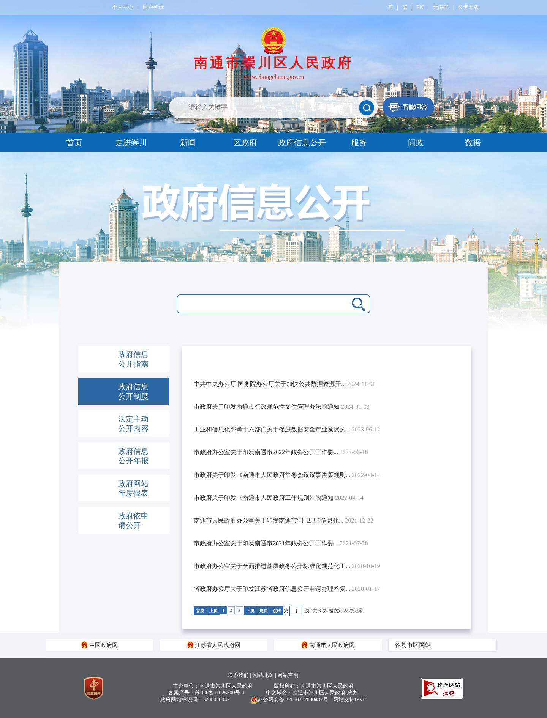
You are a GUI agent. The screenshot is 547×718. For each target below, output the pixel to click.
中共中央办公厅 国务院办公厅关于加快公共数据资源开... (284, 384)
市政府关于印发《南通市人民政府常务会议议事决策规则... (287, 475)
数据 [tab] (473, 142)
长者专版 (468, 7)
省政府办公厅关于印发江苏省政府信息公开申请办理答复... (287, 589)
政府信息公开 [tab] (302, 142)
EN (420, 7)
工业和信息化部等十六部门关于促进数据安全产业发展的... (287, 429)
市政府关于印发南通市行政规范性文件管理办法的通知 (282, 406)
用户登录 (153, 7)
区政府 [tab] (245, 142)
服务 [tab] (359, 142)
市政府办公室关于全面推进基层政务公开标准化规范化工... (287, 566)
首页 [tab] (74, 142)
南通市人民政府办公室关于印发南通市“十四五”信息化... (283, 520)
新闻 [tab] (188, 142)
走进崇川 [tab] (131, 142)
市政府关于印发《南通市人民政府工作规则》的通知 (279, 497)
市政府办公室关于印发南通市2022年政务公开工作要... (281, 452)
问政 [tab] (416, 142)
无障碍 (441, 7)
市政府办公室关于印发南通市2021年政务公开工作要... (281, 543)
